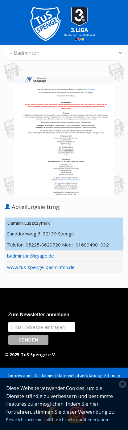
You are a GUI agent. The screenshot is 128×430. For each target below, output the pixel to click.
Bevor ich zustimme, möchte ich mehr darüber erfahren (57, 419)
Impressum (19, 375)
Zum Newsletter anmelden (38, 314)
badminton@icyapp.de (30, 256)
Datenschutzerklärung (79, 375)
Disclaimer (43, 375)
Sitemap (112, 375)
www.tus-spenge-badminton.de (41, 267)
